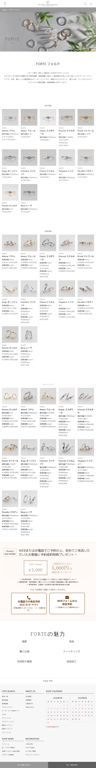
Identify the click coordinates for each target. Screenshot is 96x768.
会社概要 (28, 696)
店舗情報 (28, 700)
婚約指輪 (5, 700)
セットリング (6, 718)
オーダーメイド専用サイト (11, 711)
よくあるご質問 (30, 751)
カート (91, 3)
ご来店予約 (29, 744)
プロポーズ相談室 (8, 755)
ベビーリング (6, 732)
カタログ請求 (29, 748)
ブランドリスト (7, 707)
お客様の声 (29, 704)
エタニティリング (8, 722)
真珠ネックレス (7, 729)
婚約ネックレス (7, 725)
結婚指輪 (5, 704)
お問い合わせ (29, 707)
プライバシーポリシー (32, 755)
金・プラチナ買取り (8, 748)
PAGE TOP (48, 681)
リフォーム (5, 744)
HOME (4, 10)
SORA (4, 714)
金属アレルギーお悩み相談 (11, 751)
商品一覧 (5, 696)
